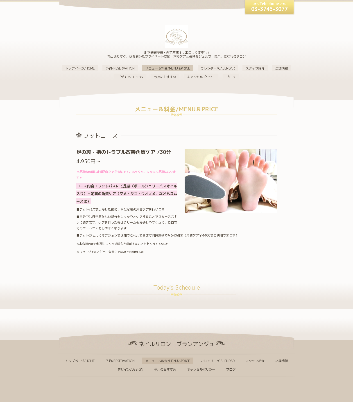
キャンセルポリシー (201, 77)
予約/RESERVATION (120, 68)
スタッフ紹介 (255, 68)
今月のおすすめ (165, 77)
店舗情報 (281, 68)
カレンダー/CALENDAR (218, 68)
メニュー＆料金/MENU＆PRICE (167, 68)
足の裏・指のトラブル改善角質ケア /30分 (126, 152)
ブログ (230, 77)
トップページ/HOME (80, 68)
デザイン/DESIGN (130, 77)
